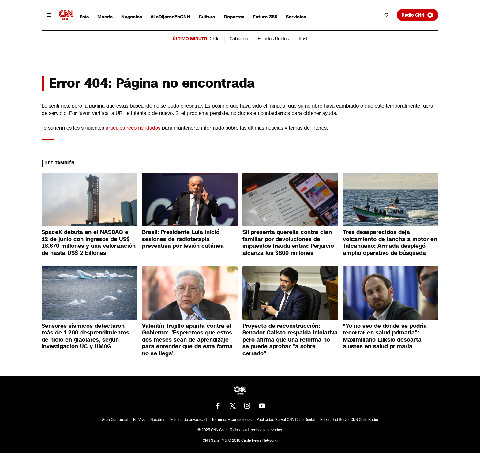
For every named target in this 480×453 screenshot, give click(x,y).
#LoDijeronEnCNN (170, 16)
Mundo (105, 16)
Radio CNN (417, 15)
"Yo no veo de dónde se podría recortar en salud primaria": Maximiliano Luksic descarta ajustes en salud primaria (385, 336)
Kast (303, 39)
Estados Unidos (273, 39)
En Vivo (139, 419)
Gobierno (239, 39)
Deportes (234, 16)
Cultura (207, 16)
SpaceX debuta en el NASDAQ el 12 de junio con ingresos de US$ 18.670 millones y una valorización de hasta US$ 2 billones (89, 242)
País (84, 16)
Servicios (296, 16)
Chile (214, 39)
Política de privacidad (188, 419)
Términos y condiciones (232, 419)
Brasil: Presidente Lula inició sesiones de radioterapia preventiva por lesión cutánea (183, 239)
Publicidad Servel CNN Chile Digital (286, 419)
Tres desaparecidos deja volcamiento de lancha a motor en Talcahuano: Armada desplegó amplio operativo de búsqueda (390, 242)
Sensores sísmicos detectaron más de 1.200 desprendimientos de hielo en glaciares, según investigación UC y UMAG (85, 336)
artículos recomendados (133, 127)
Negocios (131, 16)
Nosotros (157, 419)
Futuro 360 (265, 16)
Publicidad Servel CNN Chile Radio (349, 419)
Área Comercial (115, 419)
